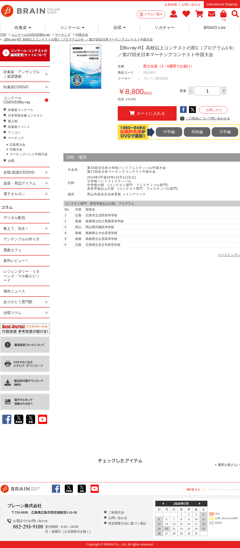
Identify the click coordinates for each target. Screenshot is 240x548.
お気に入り (214, 110)
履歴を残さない (229, 465)
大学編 (225, 132)
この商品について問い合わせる (205, 118)
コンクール (72, 27)
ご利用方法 (116, 512)
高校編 (197, 132)
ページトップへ (229, 255)
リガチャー (164, 27)
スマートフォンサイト (224, 489)
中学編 (169, 132)
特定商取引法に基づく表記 (127, 523)
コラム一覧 (153, 14)
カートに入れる (147, 113)
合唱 (119, 27)
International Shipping (221, 4)
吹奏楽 (22, 27)
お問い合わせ (191, 4)
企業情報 (170, 4)
